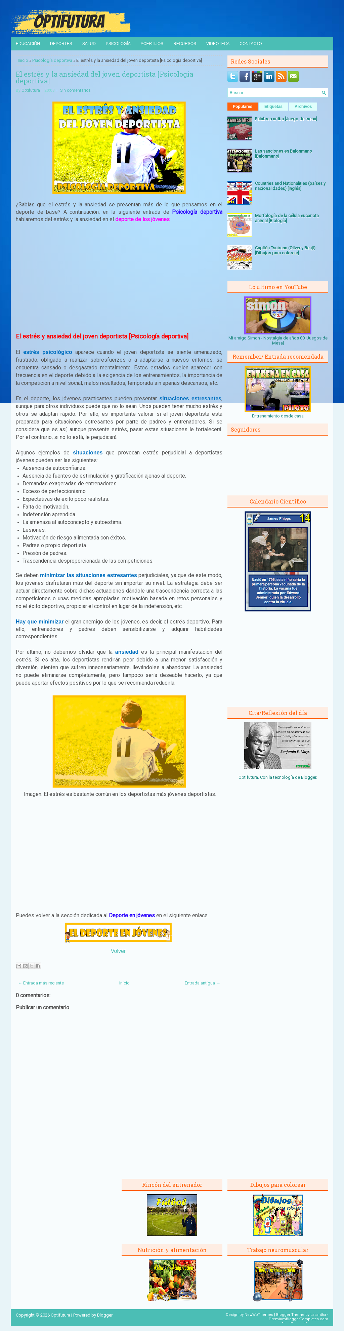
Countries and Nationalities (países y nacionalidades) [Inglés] (290, 186)
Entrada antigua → (202, 982)
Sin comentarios (75, 90)
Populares (242, 106)
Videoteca (217, 43)
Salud (89, 43)
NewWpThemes (259, 1315)
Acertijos (152, 43)
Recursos (184, 43)
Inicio (23, 60)
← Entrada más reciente (41, 982)
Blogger (308, 777)
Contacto (251, 43)
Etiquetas (273, 106)
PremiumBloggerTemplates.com (298, 1319)
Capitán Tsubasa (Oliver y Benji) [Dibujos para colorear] (285, 250)
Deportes (61, 43)
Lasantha (318, 1315)
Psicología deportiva (52, 60)
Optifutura (31, 90)
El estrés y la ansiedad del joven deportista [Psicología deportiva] (104, 77)
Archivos (303, 106)
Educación (28, 43)
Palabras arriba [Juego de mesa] (286, 118)
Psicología (118, 43)
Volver (118, 951)
